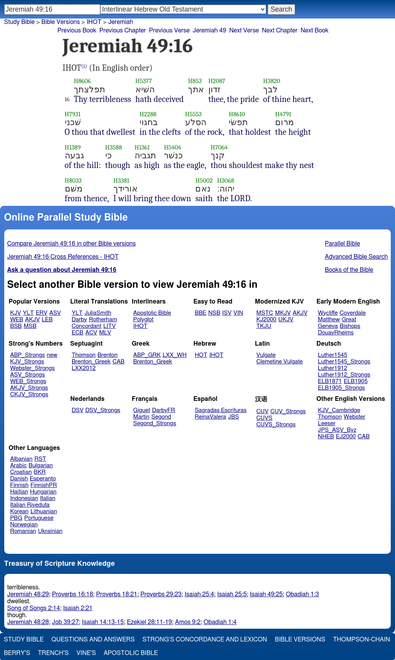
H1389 (73, 147)
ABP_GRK (146, 355)
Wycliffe (328, 313)
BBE (200, 313)
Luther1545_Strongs (344, 362)
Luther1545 (332, 355)
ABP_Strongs (27, 355)
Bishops (350, 326)
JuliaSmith (97, 313)
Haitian (19, 492)
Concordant (86, 326)
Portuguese (39, 518)
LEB (47, 319)
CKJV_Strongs (29, 394)
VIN (238, 313)
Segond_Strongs (154, 423)
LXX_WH (175, 355)
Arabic (18, 465)
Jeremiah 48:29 (28, 594)
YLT (28, 313)
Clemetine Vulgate (280, 362)
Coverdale (353, 313)
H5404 (172, 147)
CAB (119, 362)
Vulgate (266, 355)
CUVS (265, 418)
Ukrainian (50, 531)
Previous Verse (169, 30)
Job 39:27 (65, 622)
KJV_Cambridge (339, 410)
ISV (226, 313)
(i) (84, 66)
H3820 (271, 81)
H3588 (113, 147)
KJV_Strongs (27, 362)
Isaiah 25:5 (232, 594)
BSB (16, 326)
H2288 (148, 114)
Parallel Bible (342, 244)
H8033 (73, 180)
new (52, 355)
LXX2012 (84, 368)
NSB (214, 313)
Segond (161, 417)
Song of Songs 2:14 (33, 608)
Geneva (328, 326)
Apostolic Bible (131, 653)
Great (349, 319)
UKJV (286, 319)
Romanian (23, 531)
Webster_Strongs (32, 368)
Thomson (84, 355)
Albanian (21, 459)
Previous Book (76, 30)
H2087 (216, 81)
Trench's (53, 653)
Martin (141, 417)
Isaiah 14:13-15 (103, 622)
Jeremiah (120, 22)
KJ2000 (267, 319)
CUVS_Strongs (276, 425)
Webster (354, 417)
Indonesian (24, 498)
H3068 (225, 180)
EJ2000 (346, 436)
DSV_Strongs (102, 410)
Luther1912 (332, 368)
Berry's (17, 653)
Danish (19, 479)
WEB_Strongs (28, 381)
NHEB (326, 436)
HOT (201, 355)
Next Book (314, 30)
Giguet (141, 410)
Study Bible (19, 22)
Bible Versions (60, 22)
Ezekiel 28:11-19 (149, 622)
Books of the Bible (349, 270)
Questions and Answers (93, 639)
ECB (77, 333)
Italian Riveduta (29, 505)
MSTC (265, 313)
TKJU (264, 326)
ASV (55, 313)
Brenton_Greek (91, 362)
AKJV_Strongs (29, 388)
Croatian (21, 472)
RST (40, 459)
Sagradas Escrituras (220, 410)
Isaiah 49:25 (266, 594)
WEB (16, 319)
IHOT (93, 22)
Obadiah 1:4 (220, 622)
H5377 (143, 81)
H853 (195, 81)
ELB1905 (356, 381)
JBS (233, 417)
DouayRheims (336, 333)
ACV (91, 333)
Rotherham (103, 319)
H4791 (283, 114)
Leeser (326, 423)
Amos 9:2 (188, 622)
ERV (41, 313)
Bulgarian (41, 465)
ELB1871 (330, 381)
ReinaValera (210, 417)
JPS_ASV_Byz (337, 430)
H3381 (121, 180)
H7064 (219, 147)
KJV (15, 313)
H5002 (204, 180)
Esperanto (43, 479)
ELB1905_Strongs (341, 388)
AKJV (32, 319)
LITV (109, 326)
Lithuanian (43, 511)
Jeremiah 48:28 (28, 622)
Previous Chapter (123, 30)
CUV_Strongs (288, 411)
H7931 (73, 114)
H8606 (82, 81)
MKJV (283, 313)
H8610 (237, 114)
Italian (48, 498)
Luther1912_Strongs (344, 375)
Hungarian (43, 492)
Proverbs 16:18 (72, 594)
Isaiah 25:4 (199, 594)
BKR (40, 472)
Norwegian (23, 525)
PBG (16, 518)
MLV (105, 333)
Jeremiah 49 (209, 30)
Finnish (19, 485)
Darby (79, 319)
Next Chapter (279, 30)
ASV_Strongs (27, 375)
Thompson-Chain (361, 639)
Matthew (329, 319)
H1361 (142, 147)
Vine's (86, 653)
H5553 (193, 114)
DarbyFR (163, 410)
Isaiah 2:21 (78, 608)
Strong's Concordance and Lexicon (204, 639)
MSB (30, 326)
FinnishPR (43, 485)
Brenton (108, 355)
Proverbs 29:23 (161, 594)
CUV (263, 411)
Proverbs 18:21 (116, 594)
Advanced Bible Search (356, 257)
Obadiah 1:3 (302, 594)
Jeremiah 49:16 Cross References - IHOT (63, 257)
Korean (19, 511)
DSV (78, 410)
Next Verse (244, 30)
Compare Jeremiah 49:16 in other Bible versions (71, 244)
